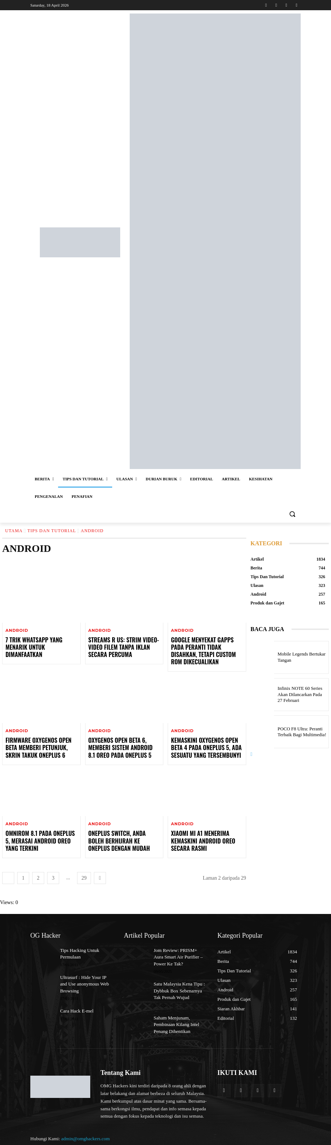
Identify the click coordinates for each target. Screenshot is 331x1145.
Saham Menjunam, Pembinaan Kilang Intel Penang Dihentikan (174, 1006)
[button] (292, 514)
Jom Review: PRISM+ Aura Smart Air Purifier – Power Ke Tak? (180, 942)
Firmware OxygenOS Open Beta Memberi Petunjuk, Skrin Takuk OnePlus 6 (40, 736)
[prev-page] (8, 864)
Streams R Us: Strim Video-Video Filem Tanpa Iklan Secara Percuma (123, 645)
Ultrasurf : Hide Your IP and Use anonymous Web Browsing (85, 968)
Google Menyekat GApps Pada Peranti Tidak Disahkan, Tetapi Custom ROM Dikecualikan (205, 645)
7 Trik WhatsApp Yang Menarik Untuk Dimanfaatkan (39, 642)
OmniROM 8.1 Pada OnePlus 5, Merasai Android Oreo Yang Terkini (37, 827)
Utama (14, 530)
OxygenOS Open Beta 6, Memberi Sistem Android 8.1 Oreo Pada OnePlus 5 (123, 736)
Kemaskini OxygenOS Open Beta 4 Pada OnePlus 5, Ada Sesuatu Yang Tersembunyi (205, 736)
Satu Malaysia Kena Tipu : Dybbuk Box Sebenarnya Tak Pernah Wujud (179, 974)
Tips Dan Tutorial (51, 530)
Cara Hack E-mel (75, 993)
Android (16, 631)
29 (84, 864)
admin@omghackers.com (85, 1119)
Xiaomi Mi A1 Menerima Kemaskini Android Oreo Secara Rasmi (198, 827)
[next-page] (100, 864)
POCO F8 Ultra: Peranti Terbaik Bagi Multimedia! (299, 732)
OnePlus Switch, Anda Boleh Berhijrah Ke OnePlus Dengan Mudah (122, 827)
